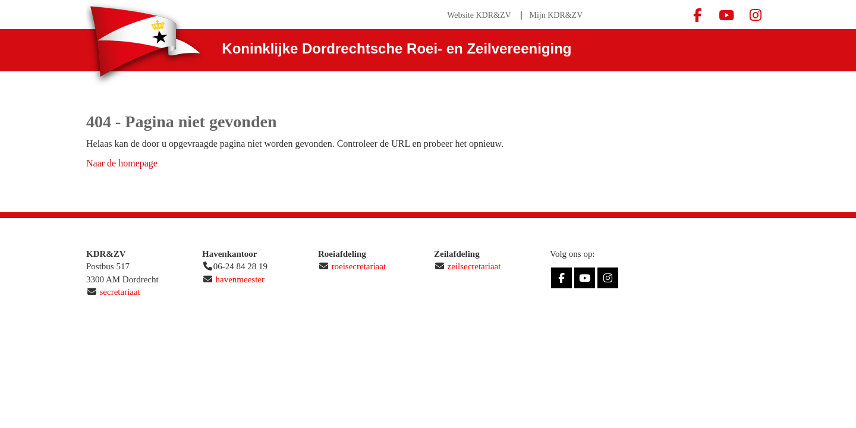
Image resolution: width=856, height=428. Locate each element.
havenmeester (240, 279)
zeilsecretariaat (474, 266)
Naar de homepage (122, 163)
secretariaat (120, 292)
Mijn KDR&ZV (556, 15)
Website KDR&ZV (479, 15)
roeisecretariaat (359, 266)
